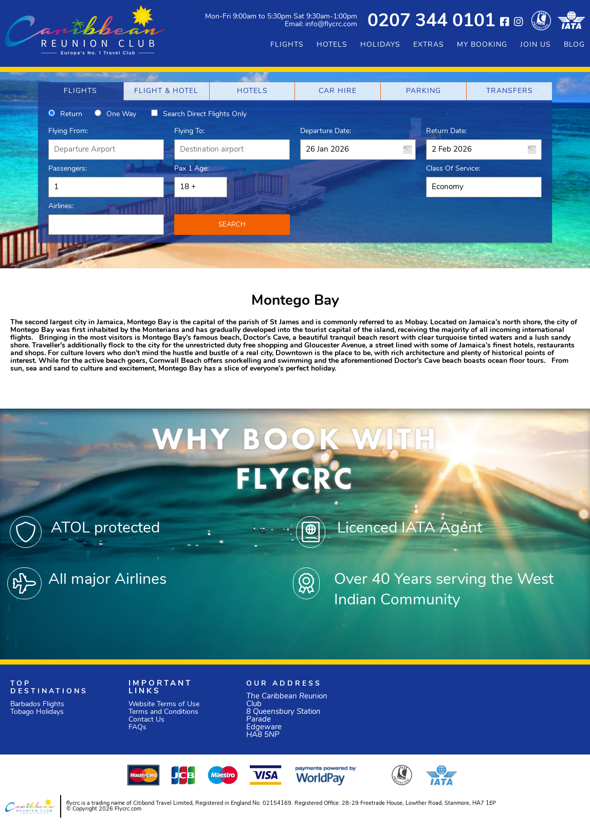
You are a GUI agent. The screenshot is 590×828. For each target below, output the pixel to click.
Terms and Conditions (163, 712)
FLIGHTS (287, 45)
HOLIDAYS (380, 45)
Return (71, 114)
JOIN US (535, 45)
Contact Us (146, 720)
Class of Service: (453, 169)
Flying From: (68, 131)
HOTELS (332, 45)
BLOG (574, 45)
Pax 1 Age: (191, 169)
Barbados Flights (37, 704)
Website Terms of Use (163, 704)
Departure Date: (325, 131)
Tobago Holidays (37, 712)
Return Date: (446, 131)
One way (121, 114)
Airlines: (60, 206)
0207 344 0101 (431, 22)
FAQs (137, 727)
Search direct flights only (205, 114)
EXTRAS (428, 45)
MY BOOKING (482, 45)
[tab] (80, 91)
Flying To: (189, 131)
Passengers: (67, 169)
